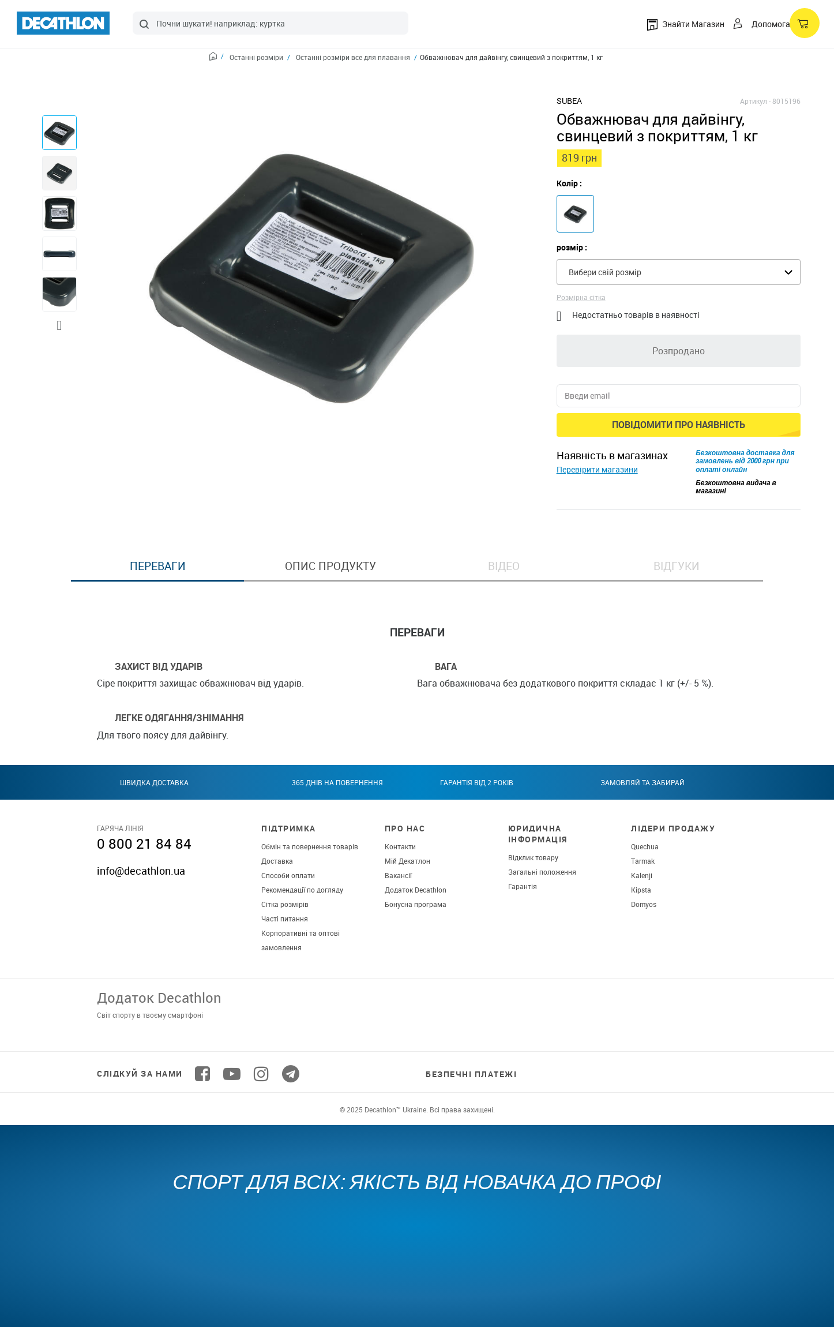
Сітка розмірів (285, 904)
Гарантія (522, 886)
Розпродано (678, 350)
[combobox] (270, 23)
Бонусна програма (415, 904)
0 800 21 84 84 (144, 843)
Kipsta (641, 889)
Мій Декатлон (407, 860)
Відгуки (676, 565)
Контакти (400, 846)
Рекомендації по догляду (302, 889)
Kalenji (641, 875)
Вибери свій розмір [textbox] (605, 272)
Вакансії (398, 875)
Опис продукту (330, 565)
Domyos (643, 904)
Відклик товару (533, 857)
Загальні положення (542, 871)
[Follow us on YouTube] (232, 1073)
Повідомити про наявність (678, 424)
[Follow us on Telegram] (290, 1073)
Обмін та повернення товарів (309, 846)
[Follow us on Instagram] (261, 1073)
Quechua (645, 846)
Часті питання (284, 918)
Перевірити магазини (597, 469)
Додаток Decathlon (415, 889)
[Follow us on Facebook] (202, 1073)
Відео (504, 565)
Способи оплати (288, 875)
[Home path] (216, 57)
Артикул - (755, 101)
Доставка (277, 860)
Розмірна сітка (581, 297)
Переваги (158, 565)
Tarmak (643, 860)
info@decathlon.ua (141, 871)
